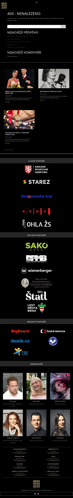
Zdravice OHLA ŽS (12, 44)
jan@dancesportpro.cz (55, 452)
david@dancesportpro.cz (21, 467)
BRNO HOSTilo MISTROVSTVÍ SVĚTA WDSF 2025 (20, 36)
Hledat (63, 26)
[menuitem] (34, 494)
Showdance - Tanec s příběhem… (16, 47)
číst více (7, 102)
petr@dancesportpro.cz (21, 459)
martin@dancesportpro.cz (21, 452)
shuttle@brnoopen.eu (55, 467)
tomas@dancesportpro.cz (21, 474)
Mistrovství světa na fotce (14, 39)
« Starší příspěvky (8, 150)
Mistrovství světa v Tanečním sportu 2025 (18, 42)
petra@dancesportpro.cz (54, 459)
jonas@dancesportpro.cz (54, 474)
